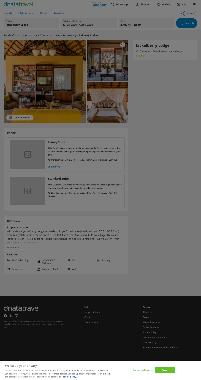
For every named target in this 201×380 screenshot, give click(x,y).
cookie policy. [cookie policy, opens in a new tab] (70, 376)
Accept (165, 370)
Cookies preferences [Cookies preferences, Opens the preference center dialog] (142, 370)
